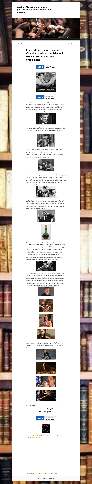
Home (19, 38)
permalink (55, 473)
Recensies (24, 38)
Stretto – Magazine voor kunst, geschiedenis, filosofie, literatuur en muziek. (34, 9)
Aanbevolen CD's (39, 473)
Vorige (67, 43)
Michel (46, 473)
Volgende (72, 43)
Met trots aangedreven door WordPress (46, 478)
